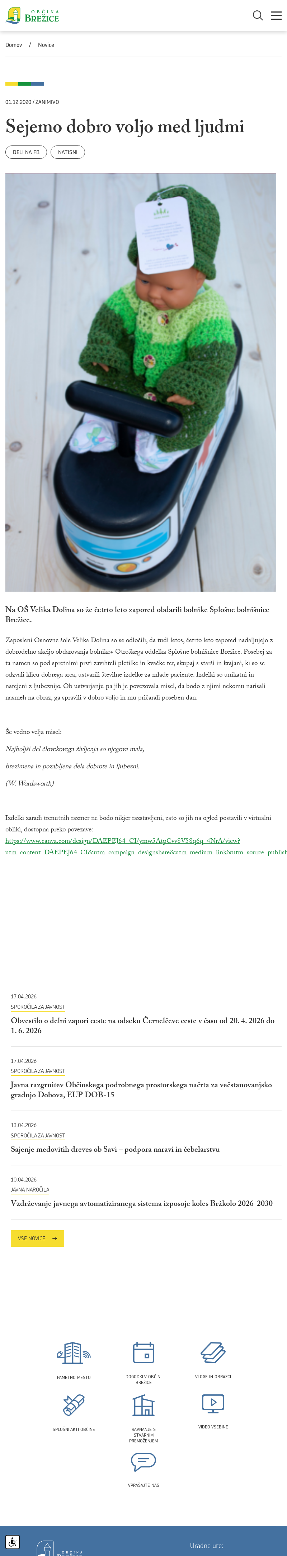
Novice (46, 45)
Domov (13, 45)
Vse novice (37, 1238)
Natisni (67, 152)
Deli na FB (26, 152)
